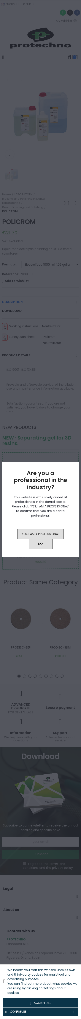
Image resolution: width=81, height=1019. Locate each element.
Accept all (40, 1003)
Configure (40, 1011)
